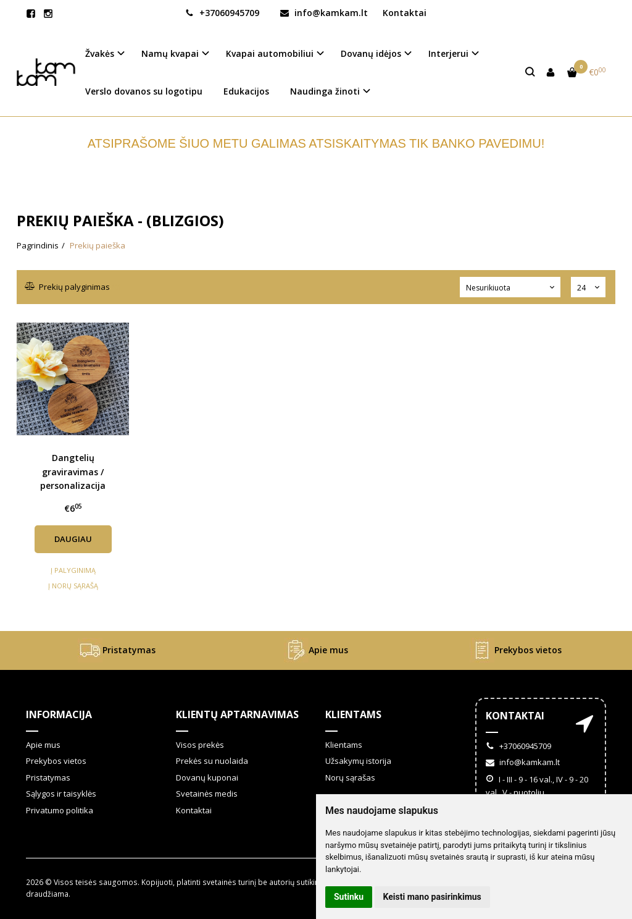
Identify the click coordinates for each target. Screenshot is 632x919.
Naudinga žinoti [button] (325, 91)
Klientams (353, 714)
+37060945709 (222, 13)
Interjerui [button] (448, 53)
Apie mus (316, 650)
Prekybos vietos (516, 650)
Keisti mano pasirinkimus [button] (432, 897)
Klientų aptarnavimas (237, 714)
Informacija (59, 714)
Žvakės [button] (99, 53)
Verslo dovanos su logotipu (143, 91)
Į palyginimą (73, 570)
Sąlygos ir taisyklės (61, 793)
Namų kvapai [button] (170, 53)
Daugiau (73, 538)
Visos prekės (200, 744)
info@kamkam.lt (324, 13)
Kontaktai (404, 13)
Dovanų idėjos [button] (371, 53)
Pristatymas (117, 650)
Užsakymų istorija (358, 760)
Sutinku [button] (349, 897)
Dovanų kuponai (207, 777)
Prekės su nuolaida (212, 760)
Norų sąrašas (350, 777)
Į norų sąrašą (73, 585)
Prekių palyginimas (73, 286)
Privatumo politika (59, 810)
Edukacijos (246, 91)
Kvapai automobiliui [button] (270, 53)
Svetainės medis (207, 793)
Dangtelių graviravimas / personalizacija (73, 471)
